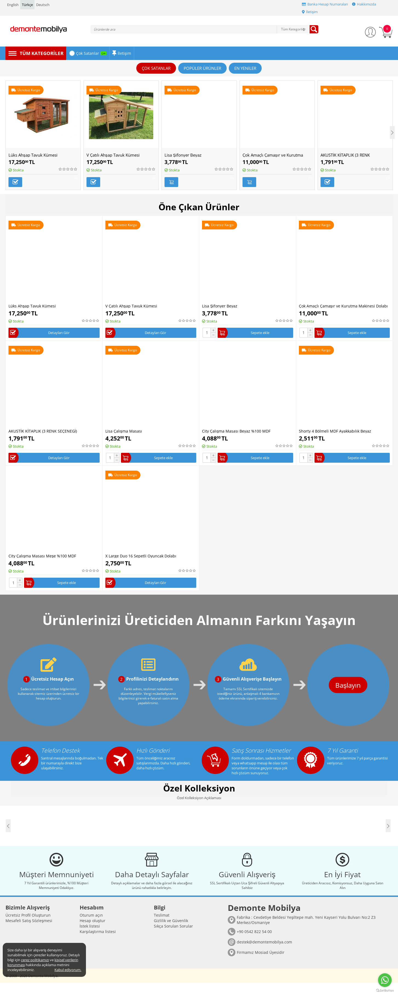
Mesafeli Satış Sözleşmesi (28, 933)
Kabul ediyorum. (67, 969)
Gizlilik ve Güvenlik (171, 933)
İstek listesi (90, 939)
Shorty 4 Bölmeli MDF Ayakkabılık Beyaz (335, 430)
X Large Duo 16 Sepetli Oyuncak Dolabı (140, 556)
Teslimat (161, 928)
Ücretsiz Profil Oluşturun (28, 928)
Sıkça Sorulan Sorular (173, 939)
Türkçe (27, 4)
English (13, 4)
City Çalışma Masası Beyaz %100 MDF (236, 430)
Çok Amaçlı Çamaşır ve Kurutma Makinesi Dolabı (343, 304)
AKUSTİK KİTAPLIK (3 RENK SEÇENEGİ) (42, 430)
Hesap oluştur (92, 933)
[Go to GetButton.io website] (385, 990)
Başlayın (336, 687)
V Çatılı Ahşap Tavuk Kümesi (113, 155)
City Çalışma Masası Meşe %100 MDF (42, 556)
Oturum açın (91, 928)
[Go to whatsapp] (385, 980)
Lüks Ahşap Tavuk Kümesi (32, 155)
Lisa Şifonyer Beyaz (183, 155)
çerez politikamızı (35, 959)
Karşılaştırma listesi (98, 944)
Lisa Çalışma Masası (123, 430)
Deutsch (43, 4)
